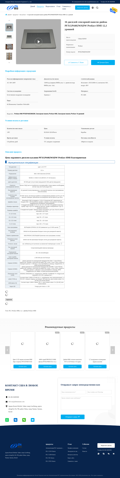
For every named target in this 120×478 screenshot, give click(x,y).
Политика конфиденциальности (25, 475)
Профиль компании (73, 448)
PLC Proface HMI (14, 311)
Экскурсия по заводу (73, 452)
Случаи (84, 448)
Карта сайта (71, 458)
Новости (84, 451)
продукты (15, 14)
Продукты (40, 6)
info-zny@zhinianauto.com (16, 401)
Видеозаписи (50, 6)
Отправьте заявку (72, 417)
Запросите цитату (82, 8)
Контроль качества (73, 454)
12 (21, 311)
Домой (32, 6)
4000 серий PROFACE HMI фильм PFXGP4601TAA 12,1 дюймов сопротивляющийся (47, 362)
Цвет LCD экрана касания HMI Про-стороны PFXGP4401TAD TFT (22, 362)
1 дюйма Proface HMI (29, 311)
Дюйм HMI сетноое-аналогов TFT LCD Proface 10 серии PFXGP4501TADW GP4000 (72, 362)
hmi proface (23, 14)
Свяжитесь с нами (66, 7)
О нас (59, 6)
